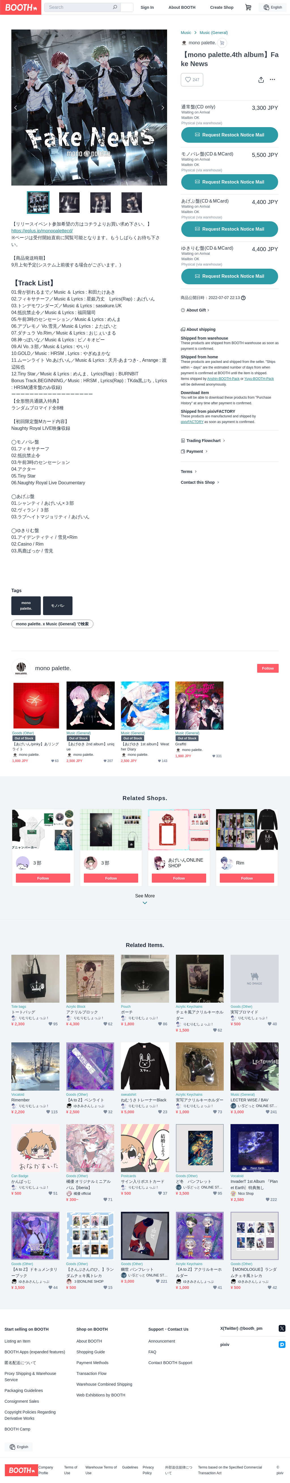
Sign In (147, 7)
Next (162, 107)
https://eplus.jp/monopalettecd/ (42, 230)
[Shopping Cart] (248, 7)
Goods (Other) (23, 733)
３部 (36, 863)
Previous (15, 107)
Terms (186, 471)
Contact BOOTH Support (170, 1362)
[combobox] (82, 7)
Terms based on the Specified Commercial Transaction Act (230, 1470)
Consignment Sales (22, 1401)
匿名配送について (20, 1362)
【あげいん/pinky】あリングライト (35, 746)
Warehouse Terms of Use (101, 1470)
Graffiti (180, 744)
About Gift (196, 310)
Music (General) (214, 32)
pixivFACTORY (192, 422)
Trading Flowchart (203, 440)
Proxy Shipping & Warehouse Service (30, 1376)
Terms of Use (70, 1470)
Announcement (161, 1341)
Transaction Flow (91, 1373)
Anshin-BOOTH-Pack (223, 379)
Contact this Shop (198, 482)
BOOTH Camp (17, 1429)
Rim (240, 863)
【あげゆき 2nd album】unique (90, 746)
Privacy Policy (148, 1470)
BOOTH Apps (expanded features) (35, 1352)
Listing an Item (17, 1341)
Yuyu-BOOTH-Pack (259, 379)
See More (145, 901)
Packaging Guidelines (24, 1390)
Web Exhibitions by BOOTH (100, 1395)
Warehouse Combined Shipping (104, 1384)
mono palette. (53, 668)
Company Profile (46, 1470)
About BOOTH (182, 7)
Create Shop (221, 7)
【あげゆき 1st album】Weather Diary (145, 746)
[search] (115, 8)
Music (186, 32)
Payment (194, 451)
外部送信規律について (178, 1470)
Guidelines (130, 1467)
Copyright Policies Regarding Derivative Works (30, 1415)
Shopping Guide (90, 1352)
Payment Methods (92, 1362)
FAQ (152, 1352)
